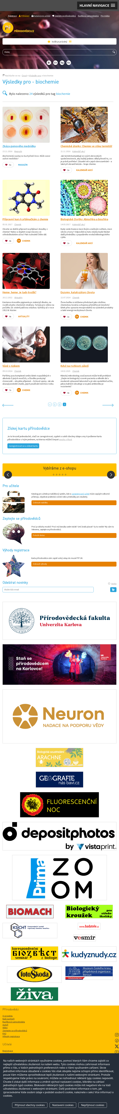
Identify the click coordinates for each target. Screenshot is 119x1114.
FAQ (4, 1033)
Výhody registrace (11, 1036)
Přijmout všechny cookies (30, 1105)
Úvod (24, 75)
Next (111, 475)
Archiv (113, 583)
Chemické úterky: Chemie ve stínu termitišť (86, 146)
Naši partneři (8, 1018)
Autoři (5, 1024)
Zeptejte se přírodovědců (65, 16)
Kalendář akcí (78, 151)
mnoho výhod (65, 439)
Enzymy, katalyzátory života (78, 292)
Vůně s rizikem (11, 366)
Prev (8, 475)
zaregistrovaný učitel (80, 494)
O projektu (8, 1015)
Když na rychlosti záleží (75, 366)
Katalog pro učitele (42, 16)
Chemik (17, 224)
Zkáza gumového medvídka (19, 146)
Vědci (5, 1027)
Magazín (18, 151)
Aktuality (18, 297)
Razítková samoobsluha (88, 16)
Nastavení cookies (63, 1105)
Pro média (105, 16)
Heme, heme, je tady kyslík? (19, 292)
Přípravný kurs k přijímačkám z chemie (25, 219)
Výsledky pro (35, 75)
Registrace (12, 16)
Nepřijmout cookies (92, 1105)
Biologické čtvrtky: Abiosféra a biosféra (84, 219)
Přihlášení (25, 16)
